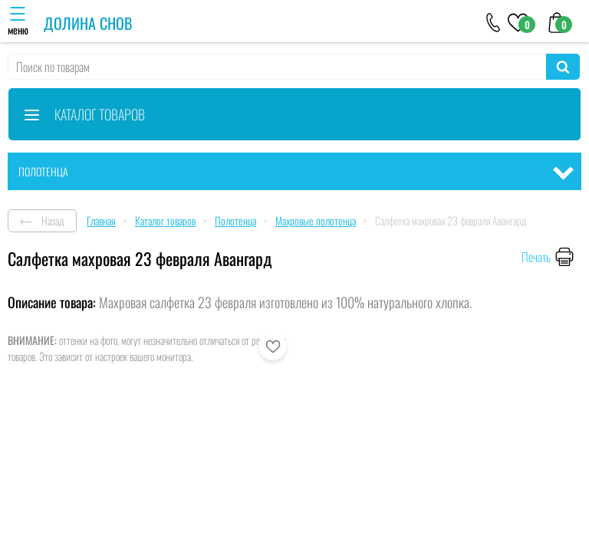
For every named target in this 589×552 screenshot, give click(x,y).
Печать (536, 257)
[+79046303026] (493, 21)
